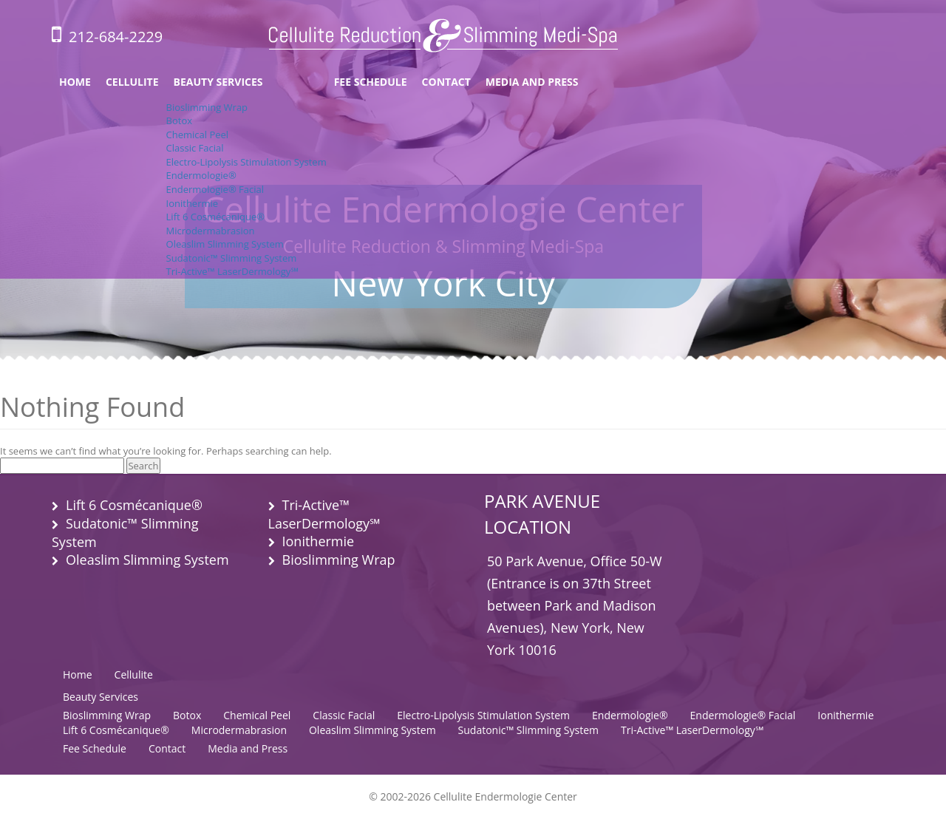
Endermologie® (201, 175)
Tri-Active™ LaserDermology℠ (232, 271)
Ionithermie (192, 203)
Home (75, 82)
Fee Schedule (370, 82)
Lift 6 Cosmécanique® (215, 216)
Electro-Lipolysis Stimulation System (246, 162)
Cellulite (132, 82)
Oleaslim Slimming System (225, 244)
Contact (446, 82)
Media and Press (532, 82)
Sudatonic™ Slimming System (231, 258)
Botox (179, 120)
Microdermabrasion (210, 230)
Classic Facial (195, 147)
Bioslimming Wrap (207, 107)
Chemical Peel (197, 134)
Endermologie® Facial (215, 189)
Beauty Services (218, 82)
